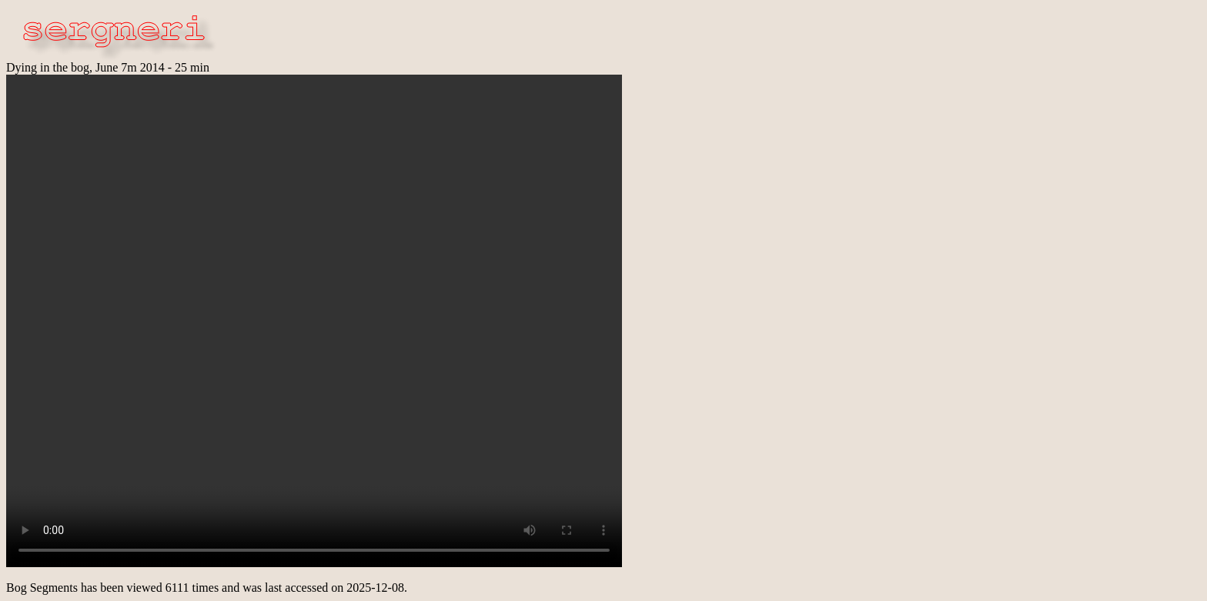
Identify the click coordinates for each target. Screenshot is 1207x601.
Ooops (314, 321)
